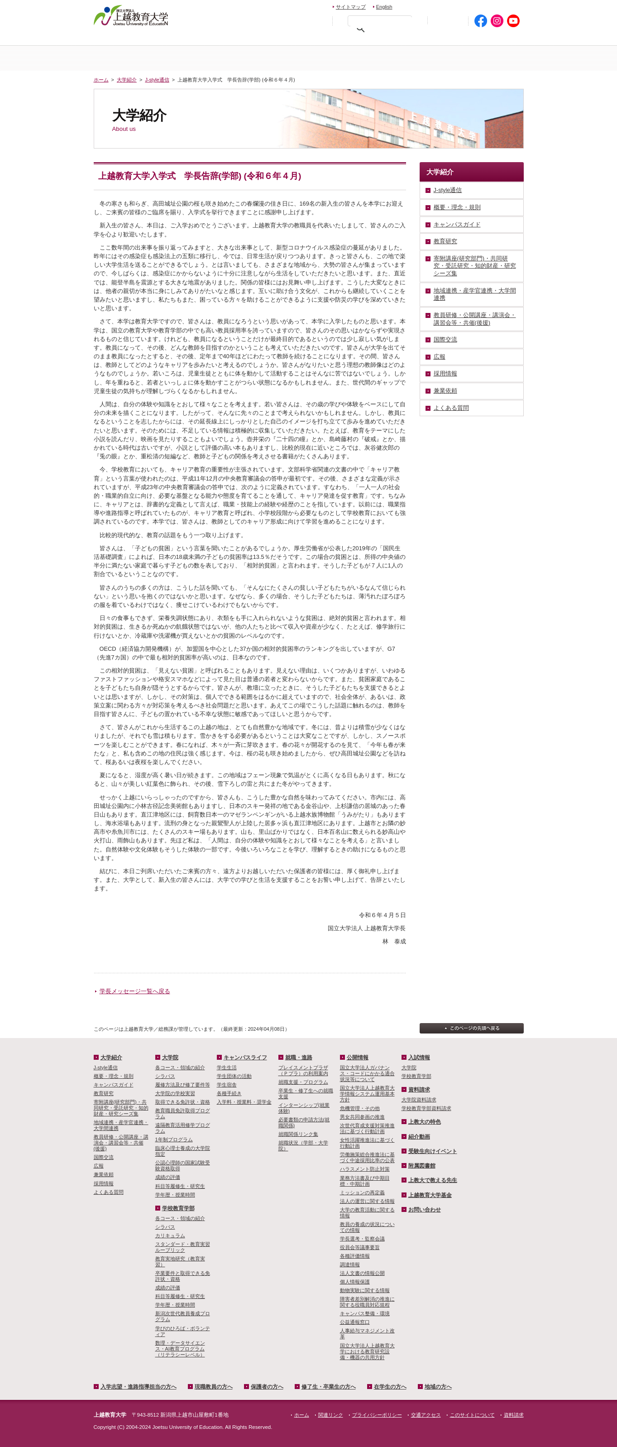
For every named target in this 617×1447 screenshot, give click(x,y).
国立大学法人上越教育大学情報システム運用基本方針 (367, 1093)
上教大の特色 (424, 1122)
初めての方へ (448, 21)
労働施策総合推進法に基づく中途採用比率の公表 (367, 1157)
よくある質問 (109, 1192)
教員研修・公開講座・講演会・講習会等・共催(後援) (121, 1142)
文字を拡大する (319, 20)
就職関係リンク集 (298, 1134)
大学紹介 (201, 58)
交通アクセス (502, 5)
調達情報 (350, 1264)
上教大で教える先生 (432, 1180)
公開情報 (357, 1057)
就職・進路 (298, 1057)
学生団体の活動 (234, 1076)
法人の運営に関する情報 (367, 1201)
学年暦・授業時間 (175, 1194)
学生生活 (227, 1067)
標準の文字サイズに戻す (299, 20)
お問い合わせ (420, 5)
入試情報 (273, 58)
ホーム (130, 58)
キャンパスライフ (488, 58)
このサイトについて (472, 1415)
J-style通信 (157, 79)
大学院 (344, 58)
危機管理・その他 (360, 1108)
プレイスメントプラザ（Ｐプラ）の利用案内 (303, 1070)
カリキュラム (170, 1235)
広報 (99, 1165)
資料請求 (460, 5)
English (384, 7)
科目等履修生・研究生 (180, 1186)
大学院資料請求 (419, 1099)
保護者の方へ (294, 39)
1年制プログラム (174, 1139)
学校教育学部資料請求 (426, 1108)
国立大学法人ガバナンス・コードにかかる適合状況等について (367, 1073)
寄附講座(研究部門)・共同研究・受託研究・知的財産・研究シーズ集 (121, 1107)
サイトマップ (351, 7)
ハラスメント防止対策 (365, 1169)
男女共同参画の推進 (362, 1117)
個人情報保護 (355, 1281)
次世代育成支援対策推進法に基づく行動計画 (367, 1128)
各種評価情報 (355, 1256)
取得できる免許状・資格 (182, 1102)
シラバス (165, 1076)
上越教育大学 (131, 15)
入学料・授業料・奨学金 (244, 1102)
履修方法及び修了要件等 (182, 1084)
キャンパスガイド (114, 1084)
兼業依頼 (104, 1174)
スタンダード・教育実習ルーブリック (182, 1247)
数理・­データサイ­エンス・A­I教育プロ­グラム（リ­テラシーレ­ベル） (180, 1348)
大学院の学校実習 (175, 1093)
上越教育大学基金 (430, 1195)
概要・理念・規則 (114, 1076)
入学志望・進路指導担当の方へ (138, 1386)
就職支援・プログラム (303, 1082)
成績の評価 (167, 1177)
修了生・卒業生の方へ (328, 1386)
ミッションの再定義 (362, 1192)
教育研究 (104, 1093)
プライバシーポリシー (377, 1415)
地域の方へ (495, 39)
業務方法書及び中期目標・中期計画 (365, 1181)
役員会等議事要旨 (360, 1247)
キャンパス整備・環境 (365, 1313)
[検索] (382, 22)
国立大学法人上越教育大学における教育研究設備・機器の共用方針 (367, 1351)
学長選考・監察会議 (362, 1238)
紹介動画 (419, 1136)
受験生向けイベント (432, 1151)
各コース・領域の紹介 (180, 1067)
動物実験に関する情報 (365, 1290)
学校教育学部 (416, 58)
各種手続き (229, 1093)
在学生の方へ (436, 39)
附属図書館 (421, 1165)
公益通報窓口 (355, 1322)
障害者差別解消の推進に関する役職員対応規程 (367, 1302)
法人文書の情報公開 (362, 1273)
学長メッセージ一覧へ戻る (135, 991)
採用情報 (104, 1183)
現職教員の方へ (229, 39)
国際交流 (104, 1157)
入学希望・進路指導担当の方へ (145, 39)
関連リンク (330, 1415)
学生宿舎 (227, 1084)
